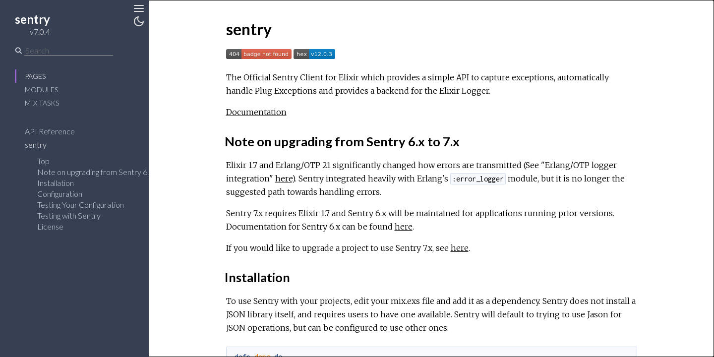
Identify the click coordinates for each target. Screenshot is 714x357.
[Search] (68, 51)
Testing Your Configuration (80, 204)
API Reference (56, 131)
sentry (42, 144)
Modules (41, 89)
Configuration (59, 193)
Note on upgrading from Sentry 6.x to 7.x (104, 172)
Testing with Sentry (69, 215)
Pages (35, 76)
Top (43, 161)
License (50, 226)
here (283, 178)
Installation (55, 182)
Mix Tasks (42, 103)
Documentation (256, 112)
